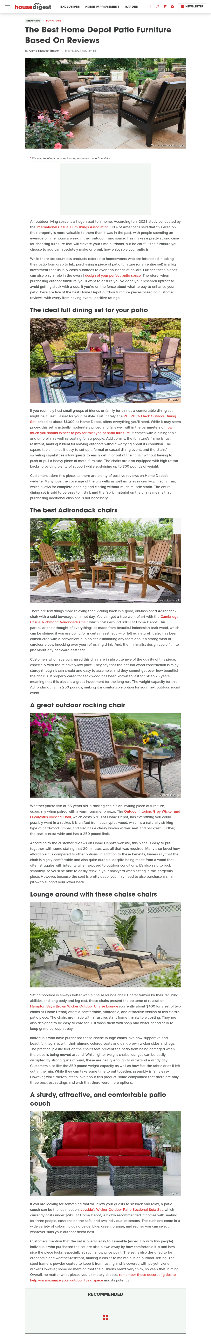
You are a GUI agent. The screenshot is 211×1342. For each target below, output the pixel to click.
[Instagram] (157, 7)
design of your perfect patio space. (114, 275)
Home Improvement (102, 6)
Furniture (53, 21)
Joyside (174, 1193)
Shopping (33, 21)
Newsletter (192, 6)
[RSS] (172, 7)
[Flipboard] (165, 7)
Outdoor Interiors (169, 795)
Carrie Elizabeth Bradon (44, 51)
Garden (131, 6)
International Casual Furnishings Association (72, 227)
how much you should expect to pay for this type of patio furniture (101, 430)
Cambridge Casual (169, 600)
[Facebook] (150, 7)
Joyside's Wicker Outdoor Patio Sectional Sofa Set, (122, 1209)
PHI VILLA (173, 399)
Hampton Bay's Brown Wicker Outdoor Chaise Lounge (74, 1006)
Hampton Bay (171, 984)
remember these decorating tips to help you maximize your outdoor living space (103, 1277)
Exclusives (70, 6)
